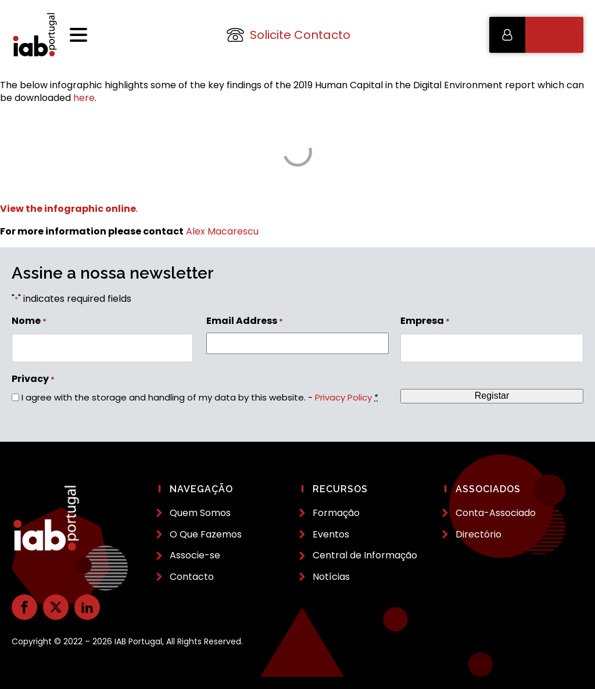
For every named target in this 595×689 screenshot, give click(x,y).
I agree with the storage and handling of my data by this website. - (199, 397)
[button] (536, 35)
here (84, 97)
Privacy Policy (343, 397)
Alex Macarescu (222, 231)
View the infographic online (68, 208)
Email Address (244, 321)
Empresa (425, 321)
